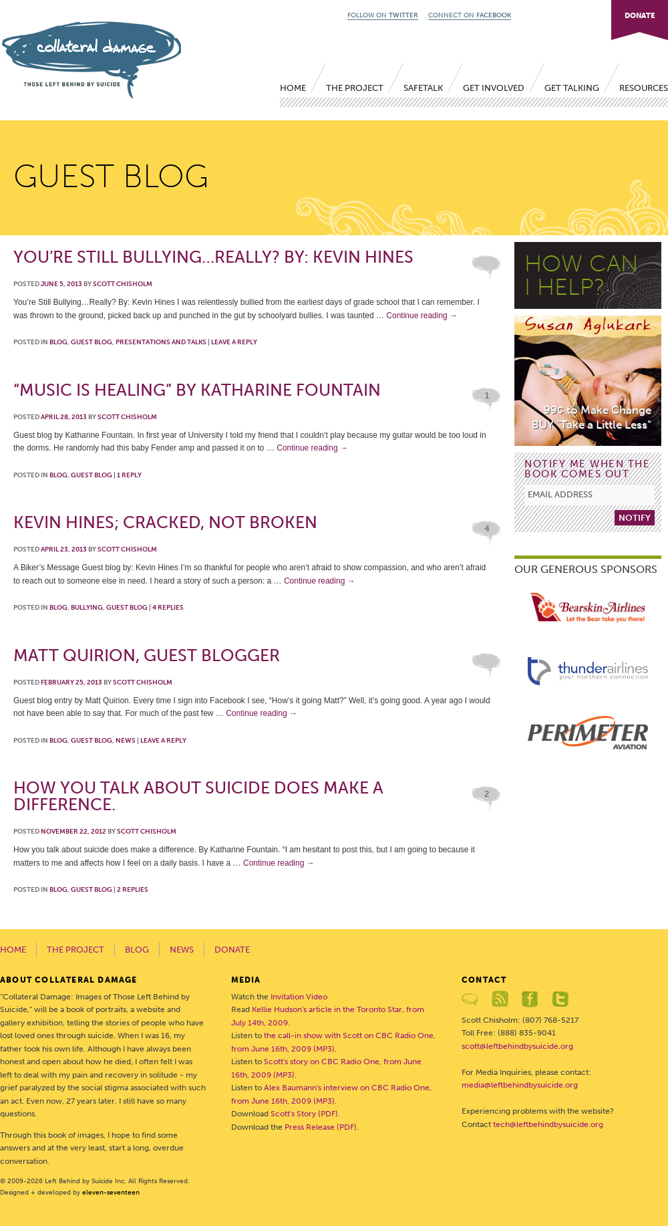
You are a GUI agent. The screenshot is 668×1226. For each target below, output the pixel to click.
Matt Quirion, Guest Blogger (146, 655)
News (126, 741)
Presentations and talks (161, 342)
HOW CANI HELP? (581, 275)
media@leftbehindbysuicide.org (520, 1085)
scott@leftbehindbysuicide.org (517, 1046)
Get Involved (493, 88)
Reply (129, 475)
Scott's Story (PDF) (304, 1113)
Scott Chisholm (122, 284)
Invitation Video (299, 996)
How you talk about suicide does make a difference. (198, 796)
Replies (168, 608)
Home (293, 88)
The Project (354, 88)
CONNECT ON (469, 15)
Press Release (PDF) (321, 1127)
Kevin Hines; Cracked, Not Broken (165, 522)
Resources (643, 88)
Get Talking (571, 88)
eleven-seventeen (111, 1193)
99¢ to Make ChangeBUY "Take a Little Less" (591, 417)
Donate (232, 950)
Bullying (87, 608)
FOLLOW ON (382, 15)
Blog (58, 342)
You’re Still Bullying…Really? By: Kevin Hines (213, 257)
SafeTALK (423, 88)
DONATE (640, 15)
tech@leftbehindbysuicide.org (548, 1124)
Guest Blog (91, 342)
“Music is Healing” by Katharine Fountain (197, 390)
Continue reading (422, 315)
